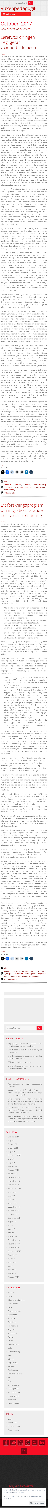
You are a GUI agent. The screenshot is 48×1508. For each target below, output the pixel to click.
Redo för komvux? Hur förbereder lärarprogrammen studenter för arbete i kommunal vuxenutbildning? (25, 1101)
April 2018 (12, 1199)
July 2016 (11, 1258)
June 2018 (11, 1192)
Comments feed (14, 1426)
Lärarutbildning (40, 485)
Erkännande (12, 1315)
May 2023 (11, 1140)
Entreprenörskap (14, 1311)
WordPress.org (13, 1430)
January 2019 (13, 1174)
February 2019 (13, 1170)
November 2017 (14, 1210)
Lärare (27, 485)
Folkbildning (18, 974)
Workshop (12, 1399)
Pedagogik (12, 1366)
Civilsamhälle (35, 971)
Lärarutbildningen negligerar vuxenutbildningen (18, 42)
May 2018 (11, 1196)
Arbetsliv (7, 971)
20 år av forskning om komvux (19, 1062)
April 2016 (12, 1270)
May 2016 (11, 1266)
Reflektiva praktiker (15, 1374)
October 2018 (13, 1185)
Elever (43, 971)
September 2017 (14, 1218)
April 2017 (12, 1233)
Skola (17, 487)
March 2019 (12, 1166)
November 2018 (14, 1181)
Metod (10, 1355)
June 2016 (11, 1262)
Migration (42, 974)
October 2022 (13, 1144)
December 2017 (14, 1207)
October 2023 (13, 1137)
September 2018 (14, 1188)
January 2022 (13, 1148)
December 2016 (14, 1240)
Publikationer (13, 1370)
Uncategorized (13, 1388)
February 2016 (13, 1277)
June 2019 (11, 1159)
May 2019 (11, 1163)
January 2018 (13, 1203)
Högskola (7, 485)
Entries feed (12, 1422)
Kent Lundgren (14, 1084)
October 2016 (13, 1247)
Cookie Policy (8, 1499)
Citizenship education (20, 971)
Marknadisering (14, 1352)
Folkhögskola (30, 974)
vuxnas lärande (40, 487)
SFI (9, 1377)
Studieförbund (9, 976)
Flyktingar (7, 974)
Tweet (3, 54)
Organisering (8, 487)
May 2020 (11, 1151)
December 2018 (14, 1177)
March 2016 (12, 1273)
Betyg (10, 1296)
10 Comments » (10, 493)
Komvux (18, 485)
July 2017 (11, 1225)
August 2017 (12, 1222)
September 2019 (14, 1155)
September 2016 (14, 1251)
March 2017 (12, 1236)
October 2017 (13, 1214)
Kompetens (12, 1333)
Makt (10, 1348)
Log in (10, 1419)
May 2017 (11, 1229)
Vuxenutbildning (26, 487)
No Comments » (10, 979)
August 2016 (12, 1255)
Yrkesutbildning (9, 490)
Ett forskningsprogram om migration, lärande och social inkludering (22, 510)
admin (6, 482)
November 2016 (14, 1244)
